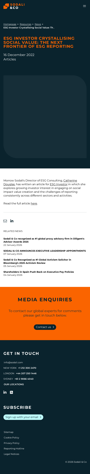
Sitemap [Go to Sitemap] (8, 432)
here (34, 203)
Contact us (45, 327)
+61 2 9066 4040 (24, 378)
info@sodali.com (13, 362)
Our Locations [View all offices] (14, 384)
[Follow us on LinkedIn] (5, 392)
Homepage (9, 24)
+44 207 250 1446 (26, 373)
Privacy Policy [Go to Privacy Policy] (11, 443)
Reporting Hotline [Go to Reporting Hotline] (14, 448)
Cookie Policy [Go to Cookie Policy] (11, 437)
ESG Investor (59, 184)
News (38, 24)
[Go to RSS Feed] (11, 392)
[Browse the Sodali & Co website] (14, 6)
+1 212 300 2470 (27, 367)
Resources (25, 24)
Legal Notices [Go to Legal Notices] (11, 454)
